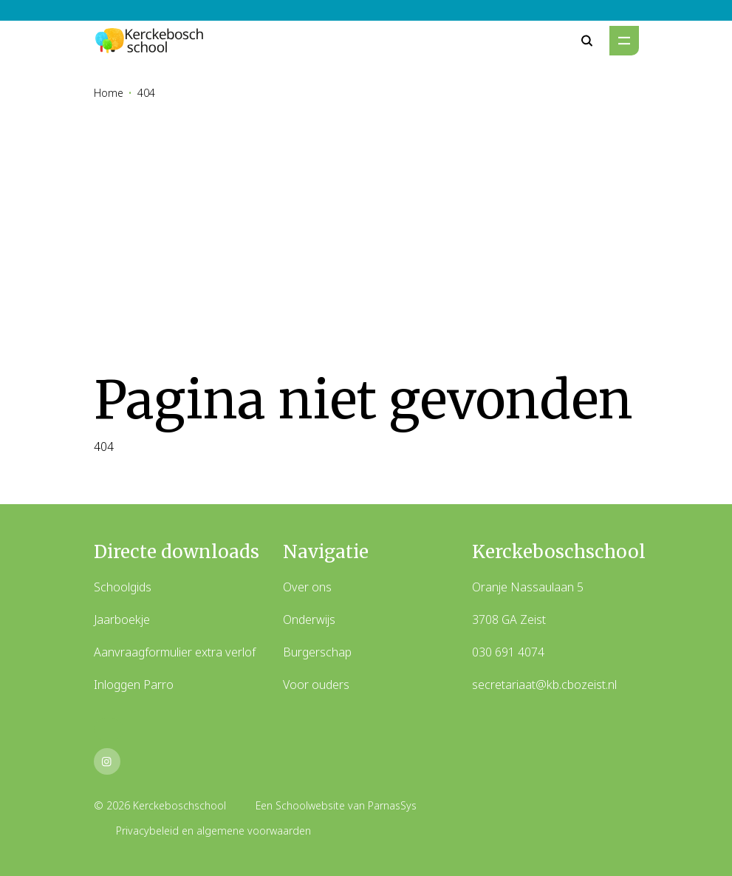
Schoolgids (122, 587)
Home (108, 93)
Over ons (307, 587)
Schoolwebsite (310, 805)
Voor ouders (316, 684)
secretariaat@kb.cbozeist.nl (544, 684)
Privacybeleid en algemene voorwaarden (213, 831)
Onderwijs (309, 619)
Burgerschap (317, 652)
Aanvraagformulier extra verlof (175, 652)
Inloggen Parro (134, 684)
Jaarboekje (122, 619)
